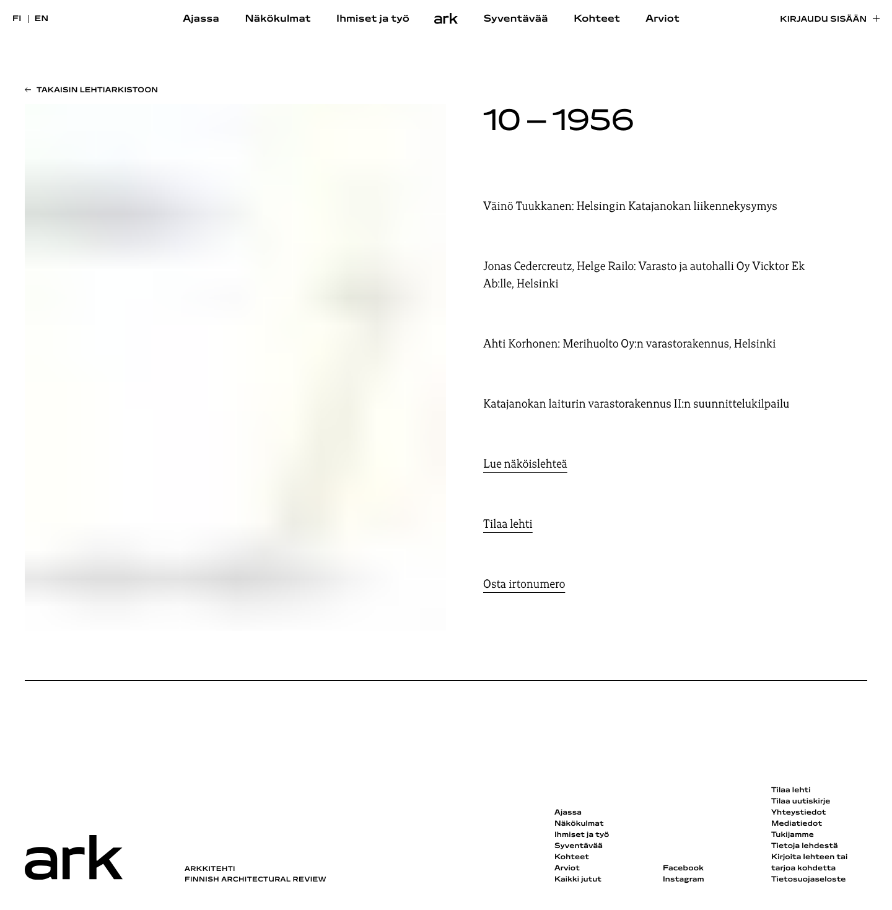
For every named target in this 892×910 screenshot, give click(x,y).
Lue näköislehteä (525, 464)
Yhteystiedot (798, 812)
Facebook (683, 868)
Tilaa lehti (508, 524)
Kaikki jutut (577, 879)
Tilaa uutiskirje (801, 801)
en (42, 19)
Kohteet (597, 19)
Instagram (683, 879)
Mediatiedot (796, 824)
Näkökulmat (277, 19)
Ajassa (201, 19)
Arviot (662, 19)
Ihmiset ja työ (372, 19)
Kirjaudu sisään (823, 19)
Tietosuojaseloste (808, 879)
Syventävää (515, 19)
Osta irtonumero (524, 584)
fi (17, 19)
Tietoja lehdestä (804, 846)
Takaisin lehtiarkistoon (97, 90)
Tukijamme (792, 835)
